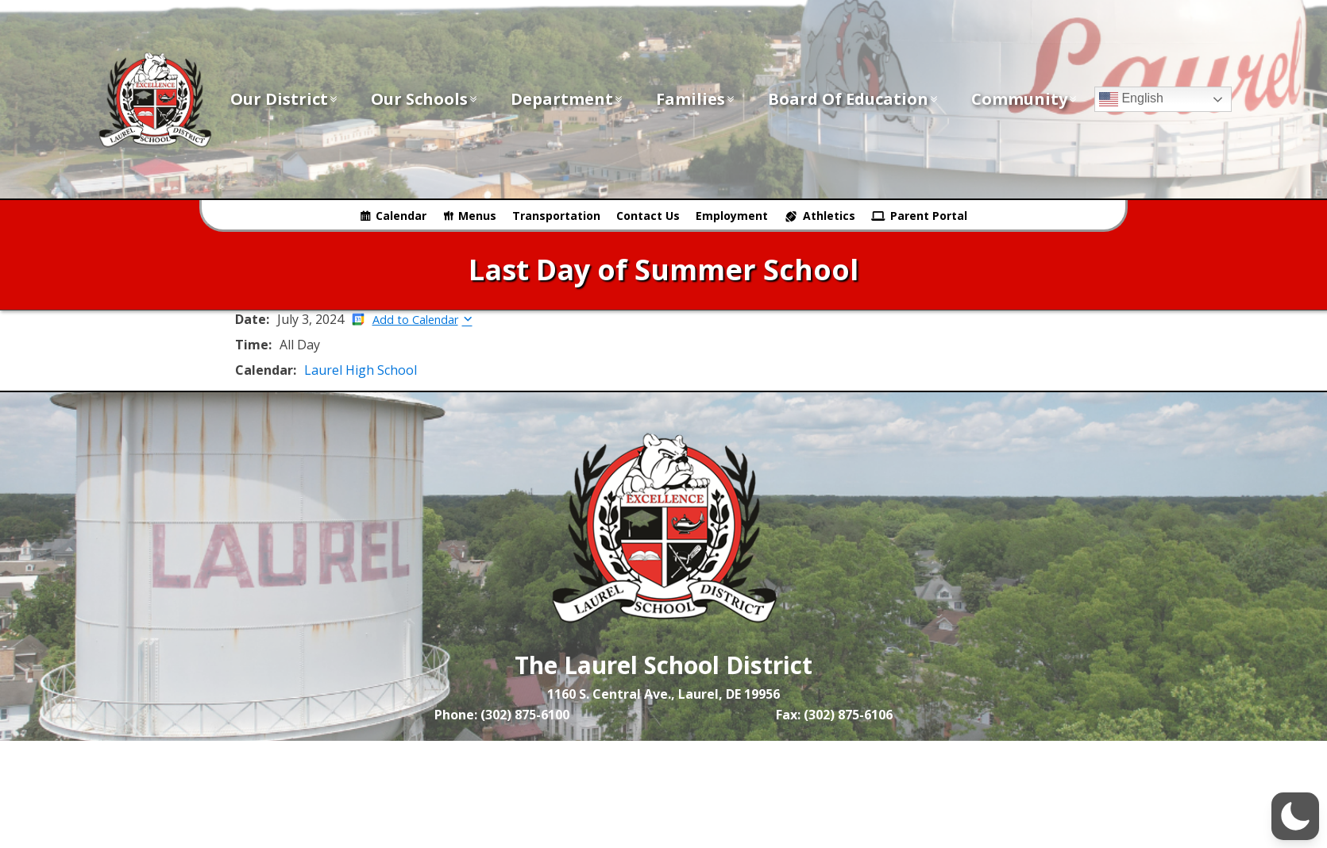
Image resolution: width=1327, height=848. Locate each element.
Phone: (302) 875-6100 (501, 714)
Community (1024, 99)
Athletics (829, 215)
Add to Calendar (415, 319)
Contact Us (648, 215)
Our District (284, 99)
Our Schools (425, 99)
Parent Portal (928, 215)
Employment (732, 215)
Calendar (401, 215)
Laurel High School (360, 370)
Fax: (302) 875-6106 (834, 714)
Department (567, 99)
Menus (477, 215)
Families (696, 99)
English (1131, 99)
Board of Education (853, 99)
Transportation (556, 215)
